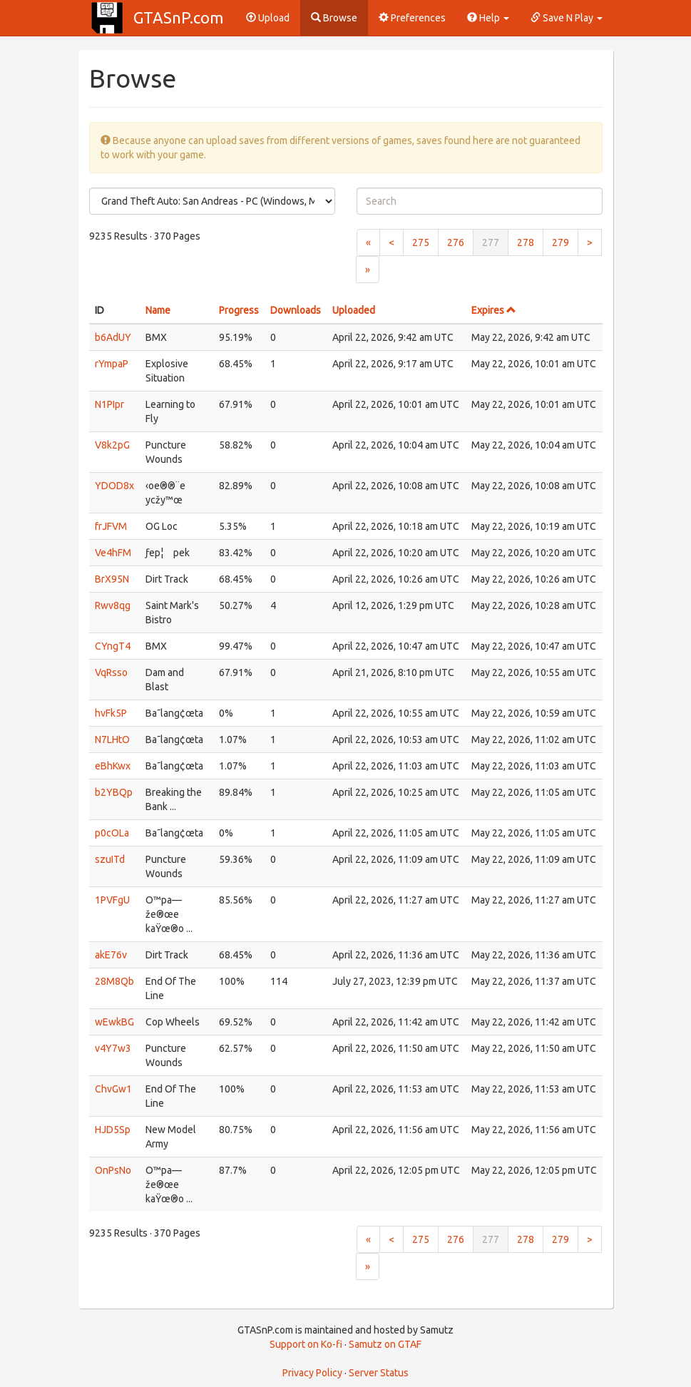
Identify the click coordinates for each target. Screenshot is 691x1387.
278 (525, 242)
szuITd (110, 859)
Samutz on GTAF (385, 1344)
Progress (239, 310)
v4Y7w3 (113, 1048)
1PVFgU (112, 900)
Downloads (295, 310)
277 (490, 242)
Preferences (412, 18)
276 (455, 242)
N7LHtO (112, 739)
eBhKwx (112, 766)
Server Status (379, 1372)
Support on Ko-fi (306, 1344)
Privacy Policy (312, 1372)
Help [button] (488, 18)
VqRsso (111, 672)
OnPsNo (113, 1170)
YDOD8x (114, 485)
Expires (493, 310)
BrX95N (112, 579)
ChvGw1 (113, 1089)
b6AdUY (113, 337)
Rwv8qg (112, 605)
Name (157, 310)
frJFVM (111, 526)
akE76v (111, 955)
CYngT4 (112, 646)
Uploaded (353, 310)
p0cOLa (112, 833)
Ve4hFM (113, 552)
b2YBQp (114, 792)
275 (420, 242)
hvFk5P (111, 713)
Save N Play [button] (567, 18)
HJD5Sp (112, 1129)
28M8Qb (114, 981)
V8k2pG (112, 445)
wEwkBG (114, 1022)
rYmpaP (111, 363)
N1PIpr (109, 404)
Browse (334, 18)
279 (560, 242)
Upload (268, 18)
